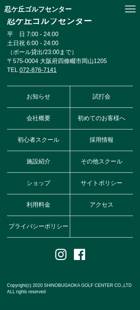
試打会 (102, 96)
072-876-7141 (38, 70)
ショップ (38, 183)
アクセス (101, 204)
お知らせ (38, 96)
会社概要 (38, 118)
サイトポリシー (101, 183)
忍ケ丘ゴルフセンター (38, 9)
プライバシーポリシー (38, 226)
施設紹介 (38, 161)
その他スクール (101, 161)
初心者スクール (38, 140)
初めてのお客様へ (101, 118)
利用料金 (38, 204)
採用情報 (101, 140)
